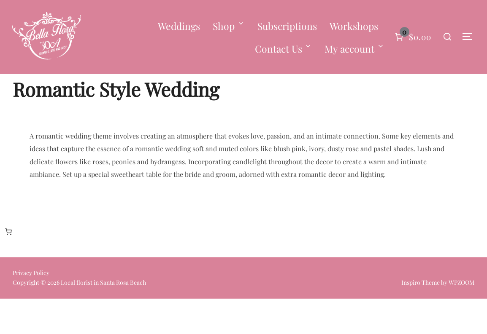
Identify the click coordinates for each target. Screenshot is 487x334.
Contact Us (283, 48)
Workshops (354, 25)
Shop (229, 25)
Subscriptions (287, 25)
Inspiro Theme (420, 318)
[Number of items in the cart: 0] (412, 37)
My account (354, 48)
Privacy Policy (31, 309)
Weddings (179, 25)
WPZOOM (461, 318)
